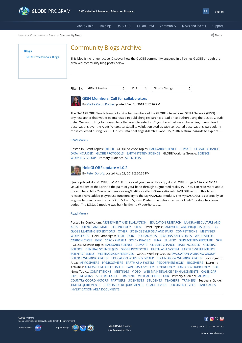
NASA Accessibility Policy (212, 333)
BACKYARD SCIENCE (163, 149)
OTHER (109, 149)
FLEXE (121, 236)
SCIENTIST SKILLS (83, 254)
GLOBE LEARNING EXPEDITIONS (93, 231)
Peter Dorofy (95, 173)
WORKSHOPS (80, 236)
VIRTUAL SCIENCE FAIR (154, 276)
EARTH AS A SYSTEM (165, 249)
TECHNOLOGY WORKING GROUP (180, 258)
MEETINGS (208, 231)
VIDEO (137, 271)
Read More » (79, 140)
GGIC (99, 240)
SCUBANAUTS (148, 236)
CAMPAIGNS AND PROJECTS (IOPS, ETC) (191, 227)
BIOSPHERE (195, 263)
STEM (138, 227)
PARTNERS (118, 280)
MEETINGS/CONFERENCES (116, 254)
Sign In (219, 11)
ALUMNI (204, 276)
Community (37, 35)
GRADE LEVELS (156, 285)
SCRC (132, 236)
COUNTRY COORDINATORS (90, 280)
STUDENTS (155, 280)
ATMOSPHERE (90, 263)
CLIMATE (186, 149)
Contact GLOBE (217, 326)
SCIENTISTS (133, 158)
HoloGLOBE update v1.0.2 (104, 167)
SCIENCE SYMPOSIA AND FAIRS (152, 231)
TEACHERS (172, 280)
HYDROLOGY (166, 267)
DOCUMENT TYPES (182, 285)
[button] (217, 35)
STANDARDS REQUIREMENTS (123, 285)
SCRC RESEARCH (107, 276)
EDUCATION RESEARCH (165, 222)
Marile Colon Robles (101, 104)
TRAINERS (189, 280)
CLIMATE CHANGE (207, 149)
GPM (219, 240)
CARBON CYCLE (82, 240)
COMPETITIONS (187, 231)
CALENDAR (209, 271)
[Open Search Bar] (206, 11)
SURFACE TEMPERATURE (196, 240)
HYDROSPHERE (113, 263)
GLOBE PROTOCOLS (110, 153)
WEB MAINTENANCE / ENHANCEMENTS (171, 271)
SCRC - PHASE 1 (116, 240)
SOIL (216, 267)
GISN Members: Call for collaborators (114, 98)
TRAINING (128, 276)
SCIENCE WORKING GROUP (90, 258)
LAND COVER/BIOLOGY (194, 267)
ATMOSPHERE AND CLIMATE (104, 267)
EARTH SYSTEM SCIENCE (144, 153)
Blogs (52, 35)
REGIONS (87, 276)
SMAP (158, 240)
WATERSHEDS (204, 236)
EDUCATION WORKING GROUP (133, 258)
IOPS (74, 276)
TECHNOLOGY (121, 227)
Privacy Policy (197, 326)
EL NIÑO (171, 240)
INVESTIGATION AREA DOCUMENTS (95, 289)
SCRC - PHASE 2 (140, 240)
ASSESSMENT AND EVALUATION (125, 222)
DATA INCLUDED (82, 153)
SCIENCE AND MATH (95, 227)
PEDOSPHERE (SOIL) (171, 263)
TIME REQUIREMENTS (86, 285)
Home (22, 35)
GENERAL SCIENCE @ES (102, 249)
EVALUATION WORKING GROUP (193, 254)
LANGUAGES (207, 285)
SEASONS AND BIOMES (176, 236)
